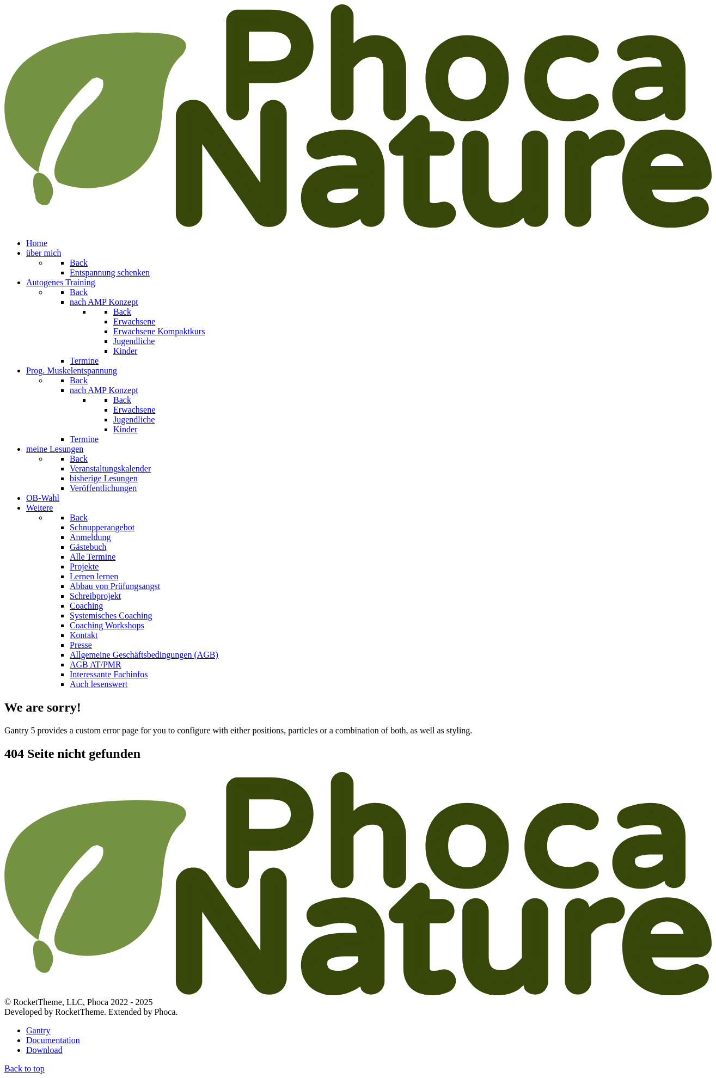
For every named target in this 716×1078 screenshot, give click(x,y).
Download (44, 1050)
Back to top (24, 1068)
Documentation (53, 1040)
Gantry (38, 1030)
